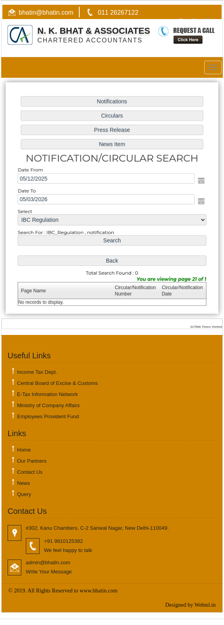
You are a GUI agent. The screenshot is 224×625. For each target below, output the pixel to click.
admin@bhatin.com (48, 562)
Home (24, 450)
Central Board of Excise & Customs (57, 383)
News (23, 483)
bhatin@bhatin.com (46, 12)
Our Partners (31, 461)
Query (24, 494)
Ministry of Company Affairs (48, 405)
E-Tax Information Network (47, 394)
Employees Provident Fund (48, 416)
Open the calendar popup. (199, 180)
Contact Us (29, 472)
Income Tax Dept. (37, 372)
